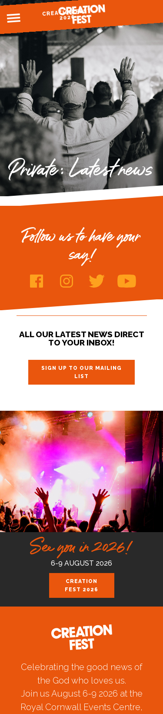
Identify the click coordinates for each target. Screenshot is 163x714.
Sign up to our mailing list (81, 372)
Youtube (127, 281)
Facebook (37, 281)
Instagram (67, 281)
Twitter (97, 281)
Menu (13, 18)
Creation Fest (81, 14)
